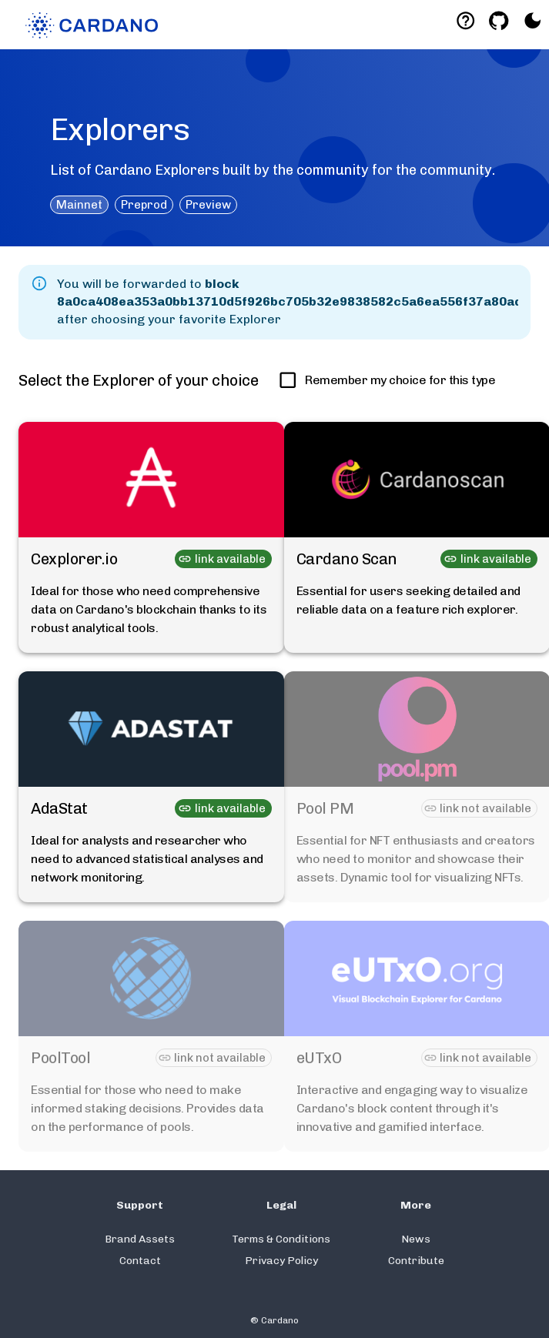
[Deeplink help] (465, 20)
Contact (140, 1260)
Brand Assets (140, 1239)
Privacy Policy (281, 1260)
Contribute (416, 1260)
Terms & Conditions (281, 1239)
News (415, 1239)
